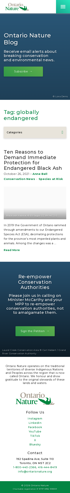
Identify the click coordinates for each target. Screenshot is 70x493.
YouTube (35, 431)
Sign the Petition (33, 331)
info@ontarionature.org (35, 471)
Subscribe (21, 71)
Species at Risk (51, 179)
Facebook (35, 427)
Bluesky (35, 444)
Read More (12, 250)
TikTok (35, 436)
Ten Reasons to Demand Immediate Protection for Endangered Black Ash (33, 160)
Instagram (35, 418)
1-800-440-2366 (24, 467)
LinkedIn (35, 423)
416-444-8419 (47, 467)
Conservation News (19, 179)
